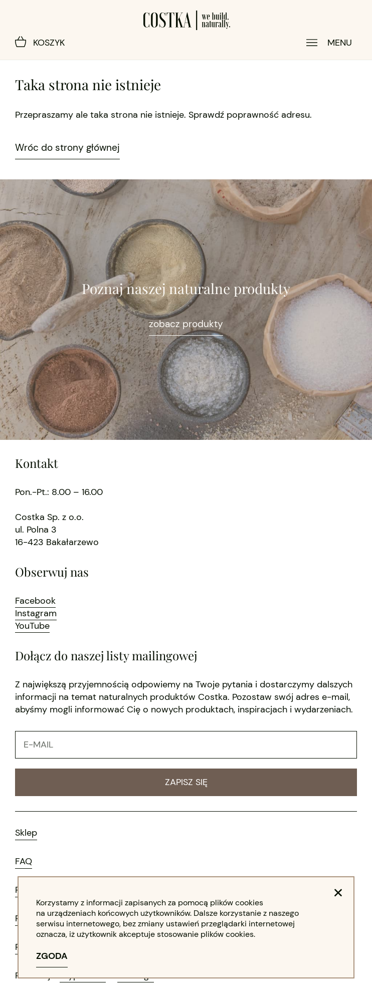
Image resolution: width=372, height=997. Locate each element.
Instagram (36, 613)
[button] (338, 892)
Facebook (35, 601)
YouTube (32, 626)
